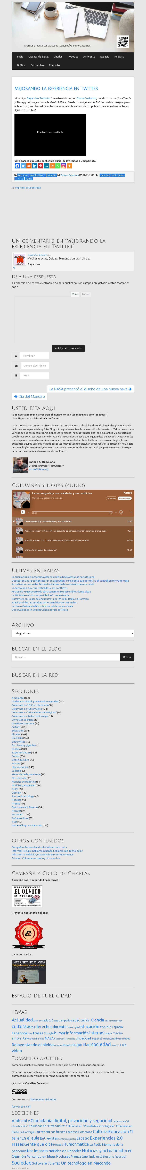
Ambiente (89, 56)
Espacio (104, 56)
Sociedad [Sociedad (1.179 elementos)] (22, 1163)
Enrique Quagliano (70, 175)
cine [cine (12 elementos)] (107, 1021)
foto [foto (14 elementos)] (30, 1034)
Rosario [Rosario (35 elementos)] (67, 1045)
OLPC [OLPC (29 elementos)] (128, 1151)
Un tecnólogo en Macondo (27, 825)
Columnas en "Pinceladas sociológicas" (34, 712)
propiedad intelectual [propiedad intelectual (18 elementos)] (102, 1038)
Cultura (16, 727)
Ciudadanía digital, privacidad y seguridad (35, 701)
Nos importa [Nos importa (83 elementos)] (37, 1151)
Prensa (16, 803)
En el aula (17, 737)
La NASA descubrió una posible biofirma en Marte (40, 595)
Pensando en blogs (23, 796)
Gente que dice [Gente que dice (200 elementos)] (38, 1144)
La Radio (17, 770)
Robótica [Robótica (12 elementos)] (58, 1045)
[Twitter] (23, 165)
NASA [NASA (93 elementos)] (49, 1038)
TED (14, 821)
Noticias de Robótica (24, 781)
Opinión (16, 792)
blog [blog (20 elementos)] (56, 1020)
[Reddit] (28, 165)
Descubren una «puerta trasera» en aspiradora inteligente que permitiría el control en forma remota (70, 580)
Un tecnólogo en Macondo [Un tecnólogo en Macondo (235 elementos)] (86, 1163)
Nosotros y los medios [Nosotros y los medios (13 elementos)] (64, 1039)
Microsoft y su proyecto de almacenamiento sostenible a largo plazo (51, 591)
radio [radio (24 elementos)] (116, 1038)
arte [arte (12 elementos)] (41, 1021)
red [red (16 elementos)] (121, 1038)
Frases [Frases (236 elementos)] (18, 1144)
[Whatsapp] (57, 165)
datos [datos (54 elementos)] (31, 1027)
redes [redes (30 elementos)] (126, 1038)
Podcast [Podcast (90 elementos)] (63, 1156)
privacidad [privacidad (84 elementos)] (83, 1038)
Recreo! (16, 810)
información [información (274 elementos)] (77, 1032)
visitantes (50, 1099)
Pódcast (119, 56)
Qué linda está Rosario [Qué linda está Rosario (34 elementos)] (98, 1156)
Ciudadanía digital (38, 56)
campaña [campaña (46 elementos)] (64, 1020)
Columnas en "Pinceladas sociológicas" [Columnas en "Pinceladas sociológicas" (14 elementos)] (91, 1126)
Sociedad (17, 814)
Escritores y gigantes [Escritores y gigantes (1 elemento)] (67, 1139)
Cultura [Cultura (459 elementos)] (100, 1131)
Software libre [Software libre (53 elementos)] (43, 1163)
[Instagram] (63, 165)
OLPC (15, 788)
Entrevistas (37, 65)
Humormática (20, 767)
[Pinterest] (40, 165)
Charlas (58, 56)
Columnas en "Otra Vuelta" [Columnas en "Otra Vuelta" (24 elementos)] (47, 1126)
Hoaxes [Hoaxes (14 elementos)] (58, 1144)
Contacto (54, 65)
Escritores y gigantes (24, 745)
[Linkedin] (34, 165)
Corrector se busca (23, 719)
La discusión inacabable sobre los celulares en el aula (42, 606)
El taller (16, 734)
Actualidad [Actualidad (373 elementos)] (22, 1019)
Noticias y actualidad (23, 785)
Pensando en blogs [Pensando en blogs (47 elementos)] (41, 1156)
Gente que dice (20, 759)
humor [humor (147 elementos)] (60, 1033)
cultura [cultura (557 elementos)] (19, 1026)
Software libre (20, 818)
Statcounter (37, 1099)
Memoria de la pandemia (26, 774)
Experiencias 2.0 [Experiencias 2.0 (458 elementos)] (106, 1137)
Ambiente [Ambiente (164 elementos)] (21, 1120)
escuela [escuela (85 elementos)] (105, 1027)
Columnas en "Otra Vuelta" (27, 708)
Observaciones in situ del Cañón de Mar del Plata (40, 609)
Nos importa (19, 778)
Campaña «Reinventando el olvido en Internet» (39, 847)
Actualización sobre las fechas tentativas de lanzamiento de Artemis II (53, 584)
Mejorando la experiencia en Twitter (56, 88)
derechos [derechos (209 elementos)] (43, 1026)
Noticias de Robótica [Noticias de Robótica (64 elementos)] (65, 1151)
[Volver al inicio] (21, 1106)
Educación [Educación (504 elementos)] (118, 1131)
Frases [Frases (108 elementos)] (38, 1033)
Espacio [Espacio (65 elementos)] (117, 1027)
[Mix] (52, 165)
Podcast (16, 799)
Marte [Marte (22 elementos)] (109, 1033)
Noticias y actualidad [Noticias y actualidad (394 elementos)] (102, 1150)
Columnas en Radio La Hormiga (30, 716)
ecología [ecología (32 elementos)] (74, 1027)
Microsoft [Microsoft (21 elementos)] (32, 1038)
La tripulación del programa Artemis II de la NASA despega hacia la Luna (53, 576)
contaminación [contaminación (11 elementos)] (115, 1021)
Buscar (127, 657)
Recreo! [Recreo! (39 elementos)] (120, 1156)
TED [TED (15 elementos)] (58, 1163)
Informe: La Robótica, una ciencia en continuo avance (43, 854)
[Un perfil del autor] (38, 469)
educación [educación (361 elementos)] (89, 1026)
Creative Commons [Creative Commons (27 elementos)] (79, 1132)
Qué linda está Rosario (25, 807)
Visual (75, 294)
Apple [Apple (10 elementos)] (35, 1021)
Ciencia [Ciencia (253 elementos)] (97, 1020)
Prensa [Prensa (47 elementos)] (75, 1156)
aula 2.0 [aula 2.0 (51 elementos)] (48, 1020)
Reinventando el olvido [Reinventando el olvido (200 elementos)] (33, 1044)
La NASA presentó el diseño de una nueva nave (90, 389)
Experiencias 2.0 (21, 752)
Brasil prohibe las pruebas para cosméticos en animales (44, 602)
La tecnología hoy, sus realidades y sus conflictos (40, 588)
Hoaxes (16, 763)
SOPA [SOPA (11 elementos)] (113, 1045)
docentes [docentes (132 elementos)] (60, 1027)
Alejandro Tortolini (38, 98)
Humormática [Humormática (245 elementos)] (76, 1144)
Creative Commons (23, 723)
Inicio (20, 56)
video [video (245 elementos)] (17, 1051)
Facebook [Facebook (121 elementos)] (20, 1033)
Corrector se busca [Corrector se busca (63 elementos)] (50, 1132)
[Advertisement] (37, 214)
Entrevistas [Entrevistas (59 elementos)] (49, 1138)
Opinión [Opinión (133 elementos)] (19, 1156)
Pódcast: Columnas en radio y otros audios (36, 858)
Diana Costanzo (86, 98)
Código (85, 294)
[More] (69, 165)
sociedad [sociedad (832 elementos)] (101, 1044)
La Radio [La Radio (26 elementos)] (95, 1144)
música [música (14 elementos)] (41, 1039)
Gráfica (21, 65)
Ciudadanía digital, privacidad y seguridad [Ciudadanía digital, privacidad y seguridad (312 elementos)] (71, 1120)
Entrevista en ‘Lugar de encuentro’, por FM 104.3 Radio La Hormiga (50, 598)
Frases (15, 756)
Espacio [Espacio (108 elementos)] (82, 1138)
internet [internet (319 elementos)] (97, 1032)
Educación (17, 730)
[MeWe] (46, 165)
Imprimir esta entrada (28, 187)
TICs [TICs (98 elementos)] (123, 1045)
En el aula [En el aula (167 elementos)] (30, 1138)
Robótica (73, 56)
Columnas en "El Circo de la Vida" (31, 705)
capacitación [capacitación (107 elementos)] (80, 1020)
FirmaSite (23, 1168)
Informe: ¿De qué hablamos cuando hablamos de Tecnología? (47, 850)
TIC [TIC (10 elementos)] (117, 1045)
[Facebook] (17, 165)
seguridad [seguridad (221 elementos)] (81, 1044)
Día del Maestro (29, 396)
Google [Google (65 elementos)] (49, 1033)
